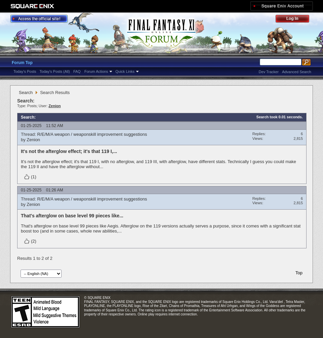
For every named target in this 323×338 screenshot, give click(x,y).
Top (298, 272)
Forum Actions (96, 71)
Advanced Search (296, 72)
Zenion (33, 139)
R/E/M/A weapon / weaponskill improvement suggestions (92, 134)
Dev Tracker (269, 72)
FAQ (77, 71)
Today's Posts (24, 71)
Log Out (295, 19)
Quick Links (125, 71)
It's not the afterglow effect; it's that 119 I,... (69, 151)
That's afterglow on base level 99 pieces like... (72, 215)
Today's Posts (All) (55, 71)
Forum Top (22, 62)
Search (26, 92)
